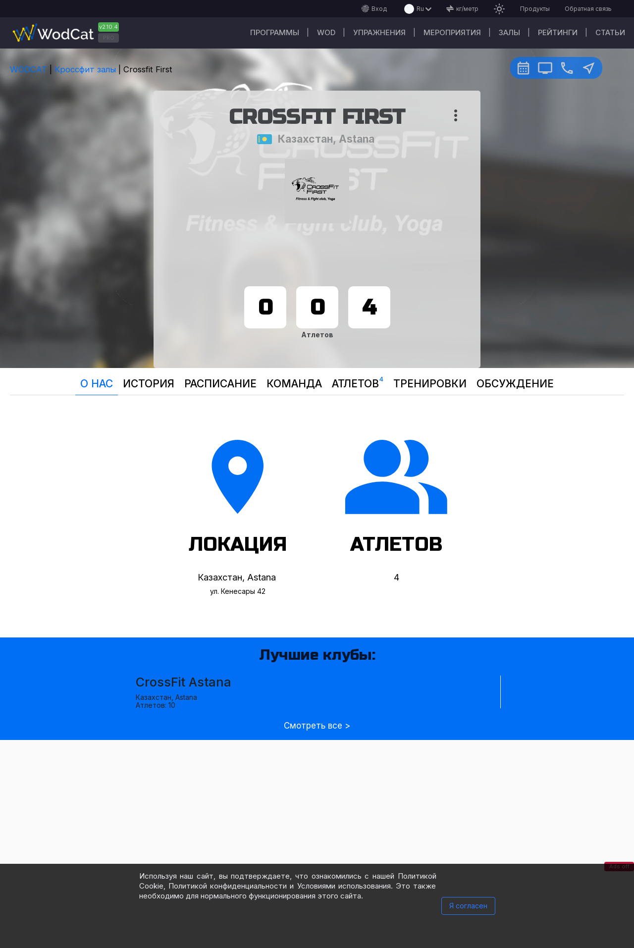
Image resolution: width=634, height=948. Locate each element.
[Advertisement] (317, 809)
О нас (96, 383)
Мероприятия (452, 32)
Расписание (220, 383)
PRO (108, 37)
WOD (326, 32)
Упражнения (379, 32)
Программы (274, 32)
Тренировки (430, 383)
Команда (294, 383)
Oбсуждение (515, 383)
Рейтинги (558, 32)
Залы (509, 32)
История (148, 383)
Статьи (610, 32)
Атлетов (357, 381)
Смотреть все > (317, 726)
